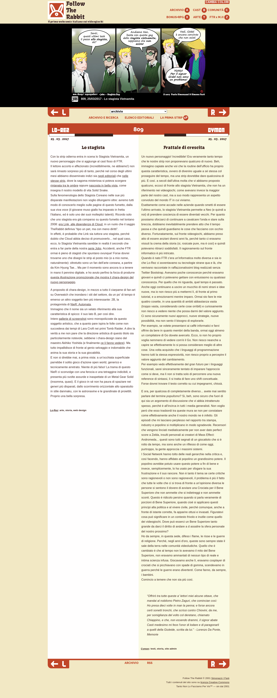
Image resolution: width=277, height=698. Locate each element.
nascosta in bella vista (103, 185)
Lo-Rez (54, 410)
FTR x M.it (219, 17)
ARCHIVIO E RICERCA (103, 117)
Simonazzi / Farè (220, 678)
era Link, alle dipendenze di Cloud (81, 224)
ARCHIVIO (180, 10)
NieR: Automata (80, 304)
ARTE (200, 17)
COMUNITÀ (218, 10)
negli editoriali (107, 175)
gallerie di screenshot (72, 318)
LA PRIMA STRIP (174, 117)
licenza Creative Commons (215, 682)
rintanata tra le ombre (64, 185)
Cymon (145, 648)
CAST (200, 10)
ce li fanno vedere (112, 342)
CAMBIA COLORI (217, 2)
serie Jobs (94, 248)
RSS (149, 663)
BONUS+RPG (178, 17)
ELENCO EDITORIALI (139, 117)
